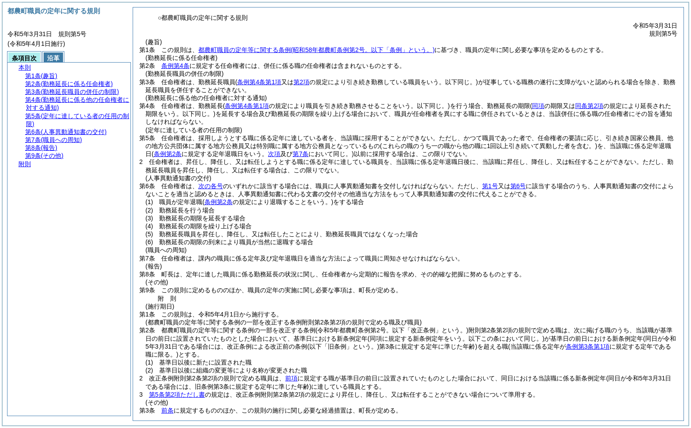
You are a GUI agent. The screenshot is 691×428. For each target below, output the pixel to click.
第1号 (490, 186)
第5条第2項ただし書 (177, 394)
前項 (291, 378)
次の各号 (210, 186)
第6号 (518, 186)
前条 (167, 410)
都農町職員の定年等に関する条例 (316, 49)
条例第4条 (175, 65)
